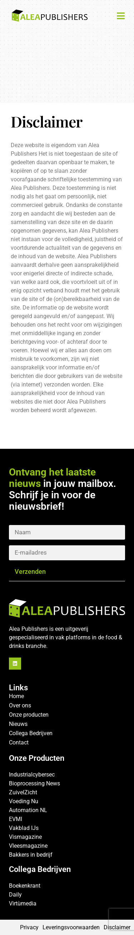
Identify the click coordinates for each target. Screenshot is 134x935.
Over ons (20, 705)
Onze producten (29, 714)
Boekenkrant (24, 885)
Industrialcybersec (32, 774)
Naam (67, 527)
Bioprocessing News (34, 783)
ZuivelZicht (23, 792)
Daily (15, 894)
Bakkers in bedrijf (31, 854)
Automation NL (28, 810)
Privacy (29, 927)
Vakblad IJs (24, 828)
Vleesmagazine (28, 845)
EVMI (15, 819)
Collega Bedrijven (31, 733)
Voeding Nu (23, 801)
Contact (19, 742)
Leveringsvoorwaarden (71, 927)
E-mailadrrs (67, 548)
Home (16, 696)
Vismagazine (25, 836)
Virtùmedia (22, 903)
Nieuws (18, 724)
